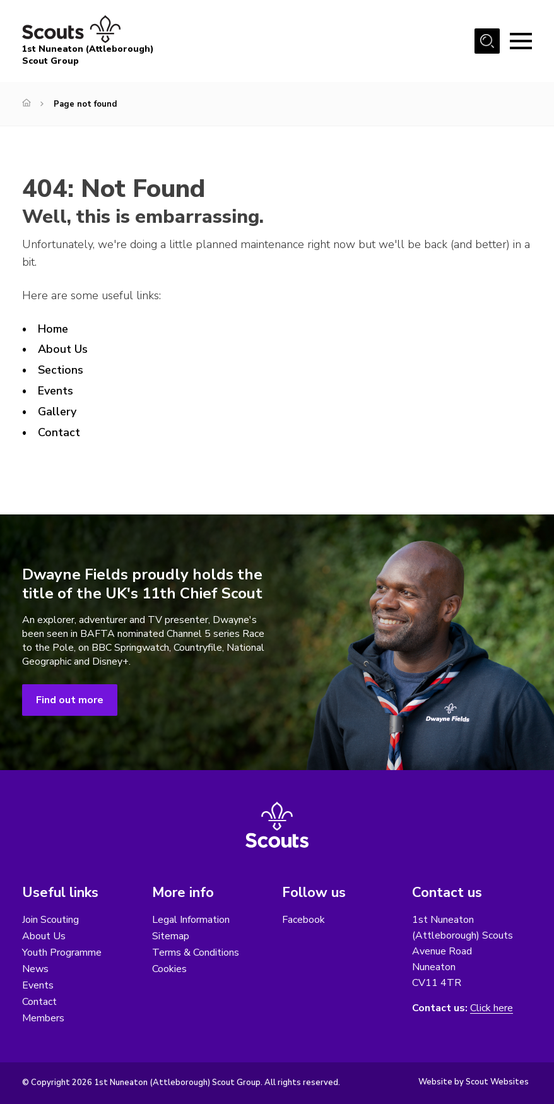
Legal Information (191, 920)
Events (55, 390)
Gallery (57, 411)
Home (53, 328)
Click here (491, 1008)
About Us (63, 349)
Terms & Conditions (195, 952)
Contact (59, 432)
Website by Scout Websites (473, 1082)
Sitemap (170, 936)
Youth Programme (62, 952)
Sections (60, 369)
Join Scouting (50, 920)
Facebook (303, 920)
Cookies (169, 969)
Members (43, 1018)
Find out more (69, 700)
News (35, 969)
